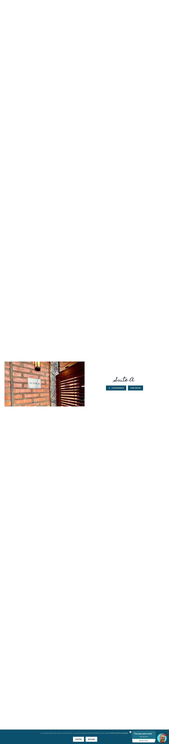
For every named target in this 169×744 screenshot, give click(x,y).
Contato (140, 6)
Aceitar (78, 739)
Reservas (101, 6)
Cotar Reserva (116, 388)
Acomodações (85, 6)
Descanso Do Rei (15, 11)
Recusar (91, 739)
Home (36, 6)
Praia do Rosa (65, 6)
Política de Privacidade (119, 733)
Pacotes (115, 6)
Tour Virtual (135, 388)
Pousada (49, 6)
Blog (127, 6)
